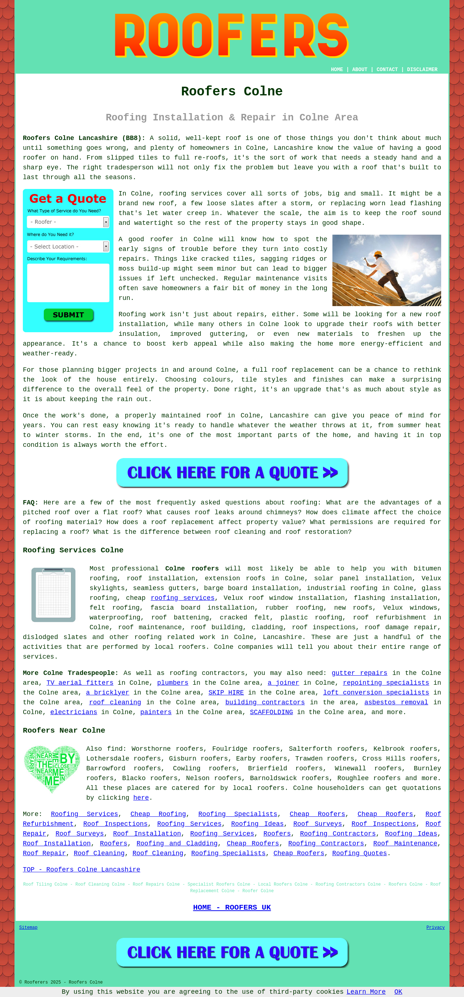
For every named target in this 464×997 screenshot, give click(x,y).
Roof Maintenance (405, 843)
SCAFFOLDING (271, 712)
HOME (337, 70)
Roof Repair (44, 853)
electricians (74, 712)
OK (398, 992)
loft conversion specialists (376, 692)
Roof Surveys (317, 824)
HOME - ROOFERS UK (232, 907)
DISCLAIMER (422, 70)
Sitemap (28, 927)
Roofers (277, 833)
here (141, 798)
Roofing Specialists (237, 814)
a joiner (283, 683)
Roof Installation (147, 833)
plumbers (172, 683)
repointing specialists (386, 683)
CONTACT (387, 70)
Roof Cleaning (99, 853)
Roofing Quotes (359, 853)
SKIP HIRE (226, 692)
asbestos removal (396, 702)
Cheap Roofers (317, 814)
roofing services (183, 598)
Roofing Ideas (257, 824)
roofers (387, 778)
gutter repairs (360, 673)
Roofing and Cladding (177, 843)
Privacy (436, 927)
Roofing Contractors (338, 833)
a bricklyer (107, 692)
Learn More (366, 992)
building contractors (265, 702)
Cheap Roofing (158, 814)
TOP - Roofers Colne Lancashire (81, 869)
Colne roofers (192, 568)
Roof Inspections (115, 824)
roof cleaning (115, 702)
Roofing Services (84, 814)
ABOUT (360, 70)
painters (155, 712)
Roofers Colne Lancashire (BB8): (84, 138)
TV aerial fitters (79, 683)
